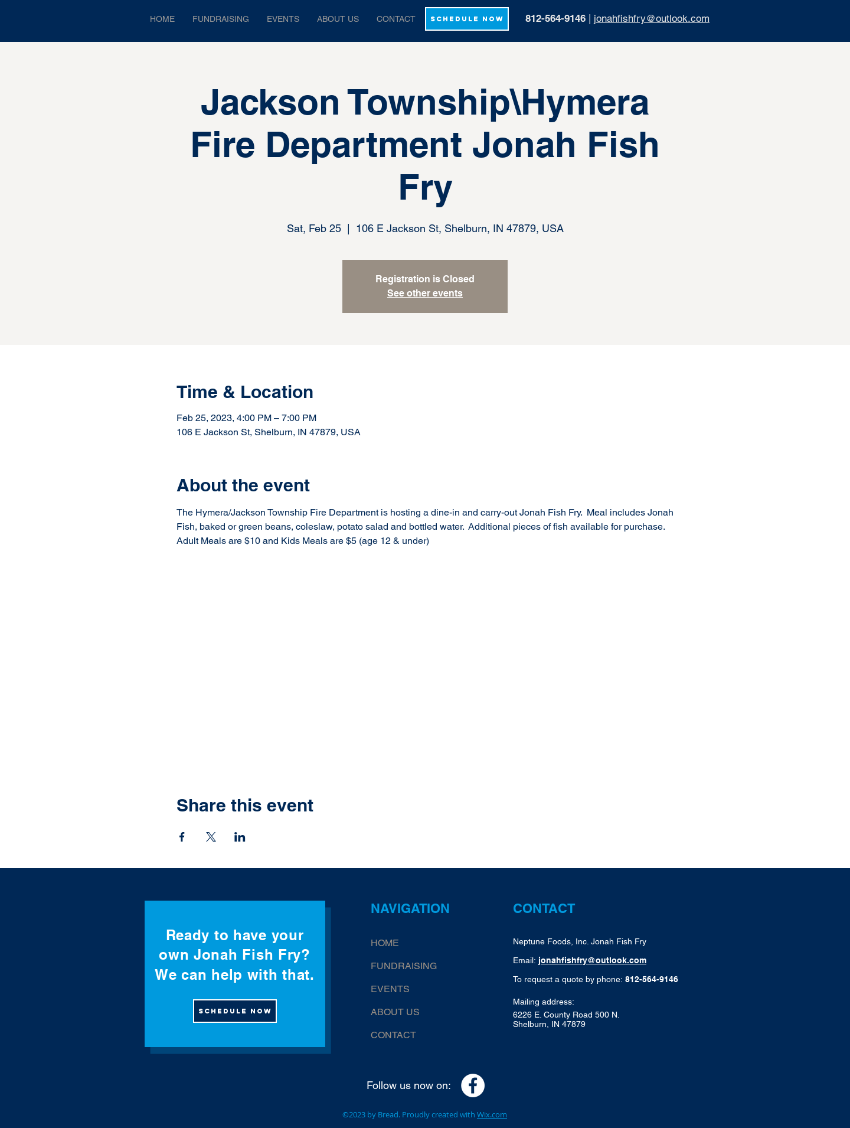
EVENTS (390, 989)
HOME (385, 942)
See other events (425, 293)
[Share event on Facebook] (182, 837)
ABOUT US (395, 1012)
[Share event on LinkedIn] (240, 837)
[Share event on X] (211, 837)
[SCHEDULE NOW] (467, 19)
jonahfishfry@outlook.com (652, 18)
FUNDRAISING (404, 965)
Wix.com (492, 1114)
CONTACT (393, 1035)
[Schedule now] (235, 1011)
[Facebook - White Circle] (473, 1085)
